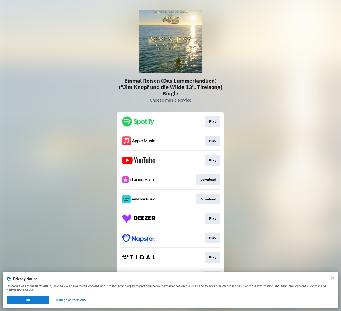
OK (28, 300)
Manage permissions (71, 300)
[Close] (332, 278)
